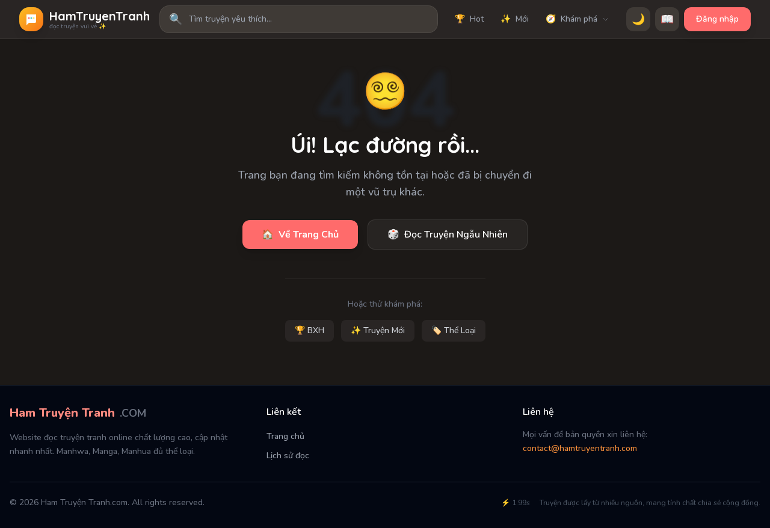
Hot (469, 19)
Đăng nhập (717, 19)
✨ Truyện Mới (378, 330)
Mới (514, 19)
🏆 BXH (309, 330)
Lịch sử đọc (287, 455)
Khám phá (577, 19)
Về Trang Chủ (300, 234)
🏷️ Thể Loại (453, 330)
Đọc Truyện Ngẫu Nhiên (447, 234)
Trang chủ (285, 436)
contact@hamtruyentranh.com (580, 448)
